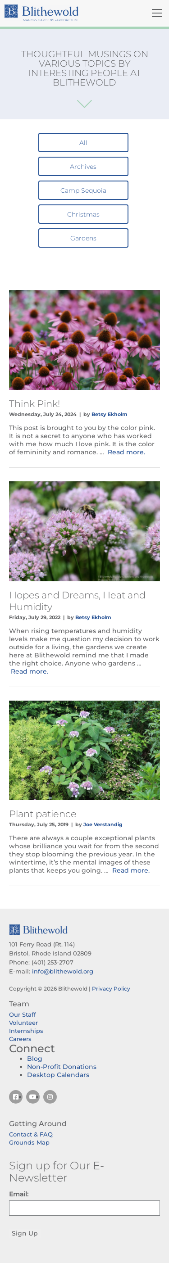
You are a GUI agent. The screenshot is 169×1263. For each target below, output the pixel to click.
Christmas (83, 214)
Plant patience (43, 813)
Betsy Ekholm (109, 414)
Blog (34, 1059)
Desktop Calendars (58, 1075)
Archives (83, 167)
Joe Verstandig (103, 824)
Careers (20, 1038)
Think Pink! (34, 403)
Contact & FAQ (31, 1134)
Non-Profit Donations (61, 1067)
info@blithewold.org (62, 971)
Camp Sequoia (83, 190)
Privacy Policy (111, 988)
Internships (26, 1030)
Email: (18, 1194)
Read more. (126, 452)
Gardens (83, 238)
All (83, 143)
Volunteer (23, 1022)
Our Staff (22, 1014)
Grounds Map (29, 1142)
